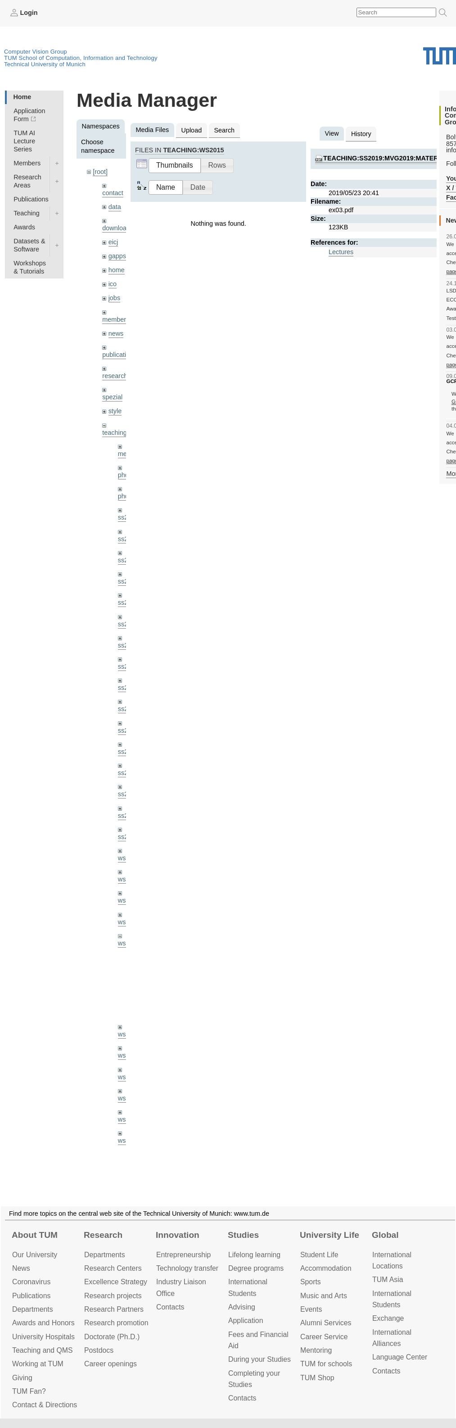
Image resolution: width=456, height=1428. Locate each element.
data (114, 206)
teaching (114, 432)
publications (119, 354)
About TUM (35, 1235)
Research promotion (116, 1323)
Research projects (113, 1296)
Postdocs (98, 1350)
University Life (329, 1235)
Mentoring (316, 1350)
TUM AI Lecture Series (24, 141)
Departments (32, 1309)
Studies (243, 1235)
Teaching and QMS (42, 1350)
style (115, 411)
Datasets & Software (29, 245)
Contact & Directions (44, 1405)
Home (22, 96)
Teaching (27, 213)
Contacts (170, 1307)
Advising (241, 1307)
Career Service (324, 1337)
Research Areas (27, 181)
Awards (24, 227)
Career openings (110, 1364)
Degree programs (256, 1268)
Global (385, 1235)
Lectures (341, 251)
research (114, 375)
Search (224, 130)
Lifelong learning (254, 1255)
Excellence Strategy (115, 1282)
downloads (117, 228)
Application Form (29, 115)
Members (27, 163)
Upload (191, 130)
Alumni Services (325, 1323)
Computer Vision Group (35, 51)
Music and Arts (323, 1296)
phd (123, 475)
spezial (112, 397)
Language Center (399, 1357)
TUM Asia (387, 1279)
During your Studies (259, 1359)
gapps (117, 256)
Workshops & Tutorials (30, 267)
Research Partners (114, 1309)
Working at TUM (37, 1364)
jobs (114, 297)
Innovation (177, 1235)
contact (112, 192)
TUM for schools (326, 1364)
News (21, 1268)
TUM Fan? (29, 1391)
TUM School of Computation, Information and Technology (81, 58)
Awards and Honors (43, 1323)
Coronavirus (31, 1282)
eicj (113, 242)
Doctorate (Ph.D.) (112, 1337)
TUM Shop (317, 1378)
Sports (310, 1282)
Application (245, 1320)
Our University (34, 1255)
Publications (31, 199)
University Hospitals (43, 1337)
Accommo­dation (326, 1268)
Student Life (319, 1255)
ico (112, 283)
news (116, 333)
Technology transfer (187, 1268)
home (116, 270)
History (361, 133)
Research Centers (113, 1268)
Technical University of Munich (45, 64)
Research (103, 1235)
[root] (100, 171)
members (115, 319)
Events (311, 1309)
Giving (22, 1378)
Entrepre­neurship (183, 1255)
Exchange (388, 1318)
